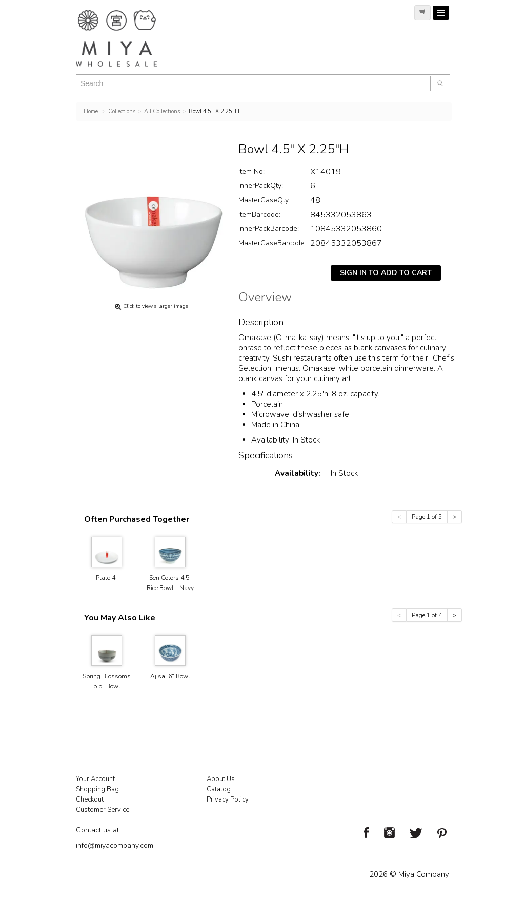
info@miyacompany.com (114, 845)
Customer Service (102, 809)
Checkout (90, 799)
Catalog (219, 789)
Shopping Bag (97, 789)
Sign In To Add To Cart (386, 273)
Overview (265, 298)
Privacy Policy (228, 799)
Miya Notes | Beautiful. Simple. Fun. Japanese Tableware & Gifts (127, 38)
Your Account (95, 779)
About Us (221, 779)
